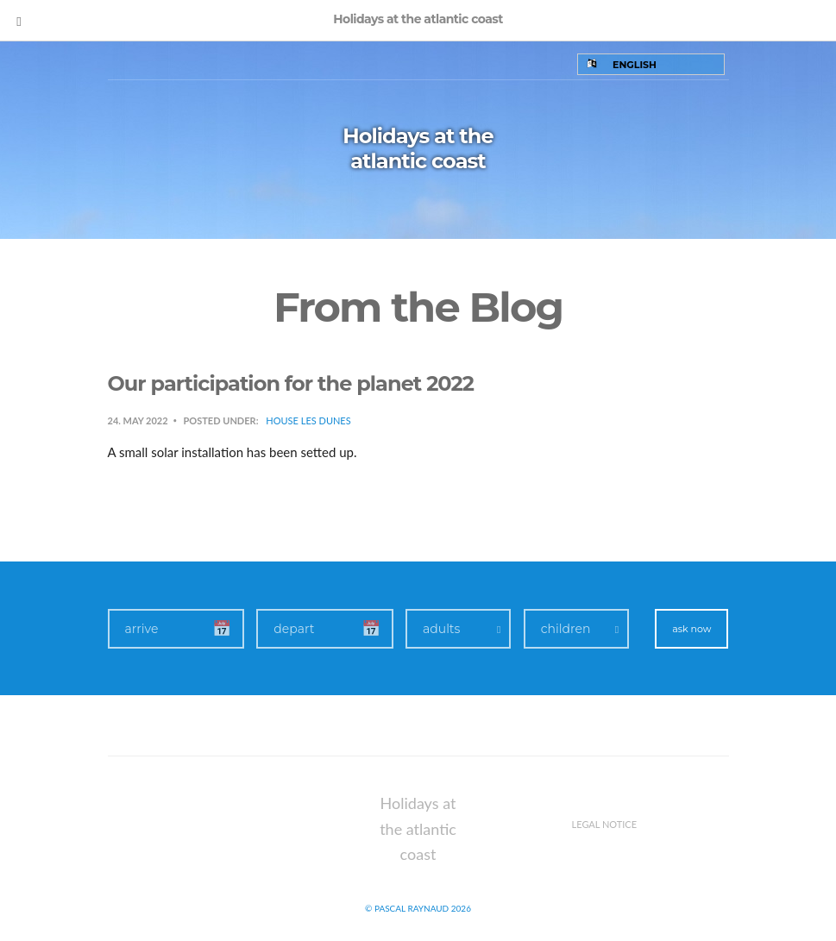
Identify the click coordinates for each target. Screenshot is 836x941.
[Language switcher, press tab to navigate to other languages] (651, 64)
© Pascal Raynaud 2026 (418, 908)
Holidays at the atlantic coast (418, 148)
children (566, 629)
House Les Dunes (308, 420)
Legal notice (605, 824)
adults (441, 629)
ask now (691, 629)
